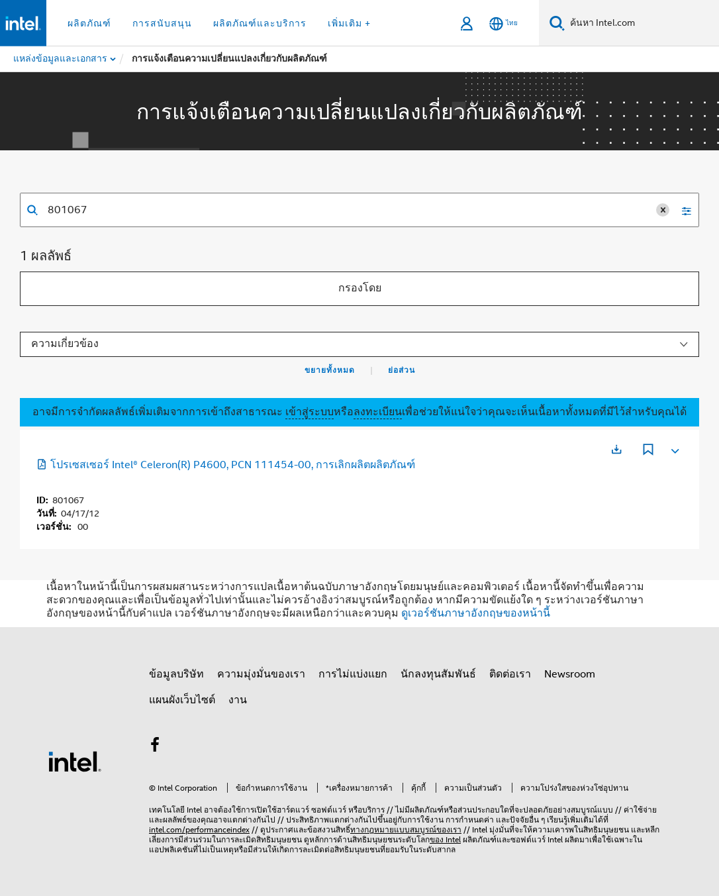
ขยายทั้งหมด (330, 370)
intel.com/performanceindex (199, 829)
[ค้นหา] (557, 23)
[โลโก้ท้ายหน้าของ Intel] (74, 761)
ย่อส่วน (401, 370)
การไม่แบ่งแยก (352, 674)
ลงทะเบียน (378, 412)
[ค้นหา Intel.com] (642, 23)
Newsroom (569, 674)
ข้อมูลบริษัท (176, 674)
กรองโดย (359, 288)
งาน (237, 700)
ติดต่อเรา (510, 674)
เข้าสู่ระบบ (309, 412)
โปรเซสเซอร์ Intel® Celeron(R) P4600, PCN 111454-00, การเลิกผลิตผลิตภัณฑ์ (225, 465)
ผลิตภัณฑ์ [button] (89, 23)
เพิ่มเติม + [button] (349, 23)
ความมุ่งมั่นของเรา (261, 674)
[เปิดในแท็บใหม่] (616, 449)
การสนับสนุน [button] (162, 23)
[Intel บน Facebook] (155, 747)
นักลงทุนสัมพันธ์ (438, 674)
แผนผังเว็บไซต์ (182, 700)
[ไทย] (503, 23)
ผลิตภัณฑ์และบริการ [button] (260, 23)
